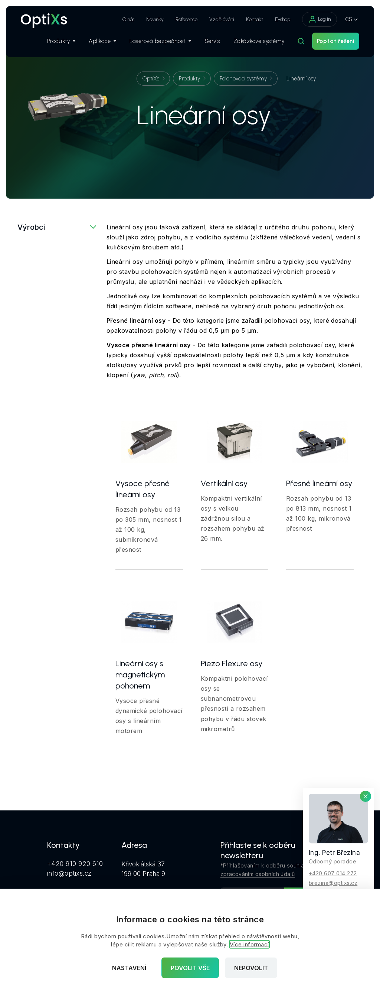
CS (348, 19)
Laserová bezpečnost (160, 41)
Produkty (61, 41)
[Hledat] (301, 41)
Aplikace (102, 41)
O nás (128, 19)
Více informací (249, 944)
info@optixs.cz (69, 873)
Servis (212, 41)
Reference (186, 19)
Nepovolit (251, 968)
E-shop (282, 19)
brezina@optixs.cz (333, 882)
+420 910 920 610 (75, 863)
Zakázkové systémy (259, 41)
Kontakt (254, 19)
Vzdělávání (221, 19)
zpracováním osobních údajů (257, 874)
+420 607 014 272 (333, 873)
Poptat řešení (335, 41)
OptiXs (150, 78)
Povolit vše (190, 968)
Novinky (155, 19)
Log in (319, 19)
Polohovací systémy (243, 78)
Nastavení (129, 968)
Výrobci (31, 227)
